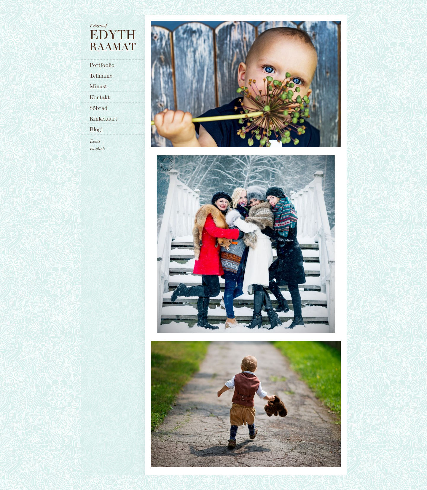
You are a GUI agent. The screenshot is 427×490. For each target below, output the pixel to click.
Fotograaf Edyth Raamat (113, 37)
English (97, 148)
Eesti (95, 141)
